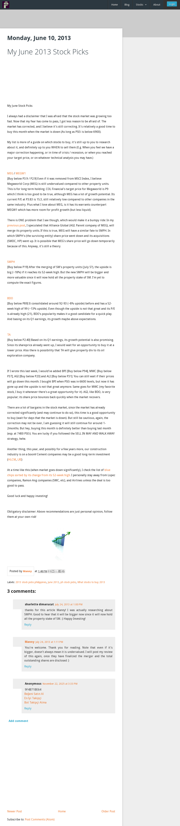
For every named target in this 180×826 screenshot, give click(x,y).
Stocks (139, 4)
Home (114, 4)
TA (9, 334)
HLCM (12, 459)
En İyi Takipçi (32, 698)
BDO (10, 298)
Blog (126, 4)
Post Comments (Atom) (40, 819)
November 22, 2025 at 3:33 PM (59, 683)
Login (172, 4)
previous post (16, 225)
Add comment (18, 721)
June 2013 (53, 582)
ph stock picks (68, 582)
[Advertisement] (90, 19)
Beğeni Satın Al (34, 694)
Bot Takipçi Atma (35, 702)
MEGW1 (21, 173)
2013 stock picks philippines (30, 582)
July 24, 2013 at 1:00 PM (68, 604)
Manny (29, 642)
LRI (19, 459)
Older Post (108, 811)
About (156, 4)
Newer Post (14, 811)
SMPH (11, 262)
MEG (10, 173)
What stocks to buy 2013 (91, 582)
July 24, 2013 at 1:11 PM (49, 641)
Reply (28, 624)
